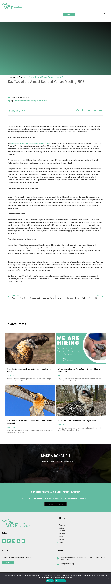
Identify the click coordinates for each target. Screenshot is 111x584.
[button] (104, 14)
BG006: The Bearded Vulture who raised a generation (77, 421)
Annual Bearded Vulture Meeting (25, 101)
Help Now (55, 471)
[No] (108, 578)
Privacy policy (60, 581)
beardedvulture (42, 101)
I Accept (49, 581)
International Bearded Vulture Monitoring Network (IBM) (30, 143)
